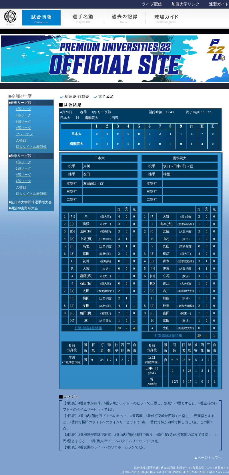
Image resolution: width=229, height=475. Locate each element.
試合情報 (139, 467)
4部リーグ (23, 128)
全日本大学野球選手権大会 (31, 202)
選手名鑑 (153, 467)
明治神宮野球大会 (24, 208)
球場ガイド (184, 467)
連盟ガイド (219, 4)
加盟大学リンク (186, 4)
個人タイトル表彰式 (31, 147)
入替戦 (21, 140)
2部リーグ (23, 115)
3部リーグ (23, 122)
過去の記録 (168, 467)
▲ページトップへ (208, 458)
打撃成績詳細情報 (88, 328)
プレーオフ (24, 134)
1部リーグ (23, 109)
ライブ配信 (152, 4)
